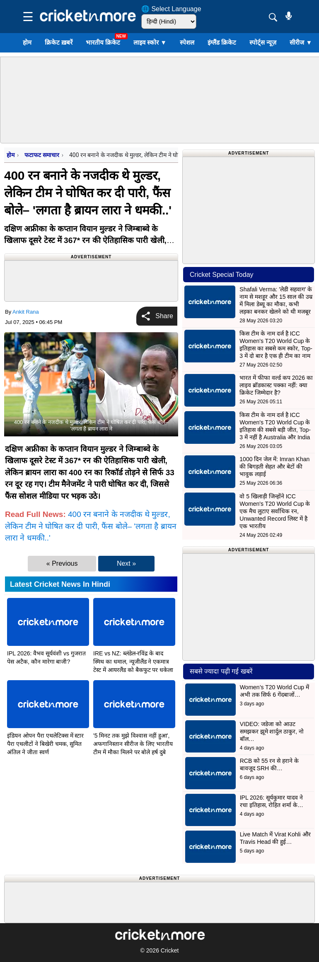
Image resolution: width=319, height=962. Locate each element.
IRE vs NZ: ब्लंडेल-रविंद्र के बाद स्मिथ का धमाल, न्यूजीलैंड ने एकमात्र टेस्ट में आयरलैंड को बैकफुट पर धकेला (133, 661)
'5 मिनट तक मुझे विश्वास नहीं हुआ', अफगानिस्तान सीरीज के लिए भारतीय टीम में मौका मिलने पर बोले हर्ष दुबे (133, 743)
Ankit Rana (25, 312)
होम (27, 42)
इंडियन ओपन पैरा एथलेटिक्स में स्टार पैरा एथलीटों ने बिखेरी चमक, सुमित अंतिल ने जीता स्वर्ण (45, 743)
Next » (126, 563)
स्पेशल (187, 42)
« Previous (62, 563)
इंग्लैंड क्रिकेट (222, 42)
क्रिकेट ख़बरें (58, 42)
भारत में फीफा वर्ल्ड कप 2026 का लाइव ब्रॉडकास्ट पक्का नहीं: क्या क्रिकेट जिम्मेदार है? (275, 385)
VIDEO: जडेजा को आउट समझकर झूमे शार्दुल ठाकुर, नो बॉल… (272, 731)
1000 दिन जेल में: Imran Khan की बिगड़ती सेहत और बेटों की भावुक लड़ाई (274, 466)
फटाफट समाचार (41, 155)
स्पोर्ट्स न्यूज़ (262, 42)
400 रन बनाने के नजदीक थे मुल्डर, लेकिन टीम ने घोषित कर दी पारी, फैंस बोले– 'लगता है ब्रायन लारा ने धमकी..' (90, 526)
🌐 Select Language (171, 8)
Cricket (170, 950)
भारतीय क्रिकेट (103, 42)
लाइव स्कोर (150, 42)
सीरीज (301, 42)
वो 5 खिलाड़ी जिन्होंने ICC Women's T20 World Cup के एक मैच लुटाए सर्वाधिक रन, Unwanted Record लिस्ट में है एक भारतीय (274, 511)
